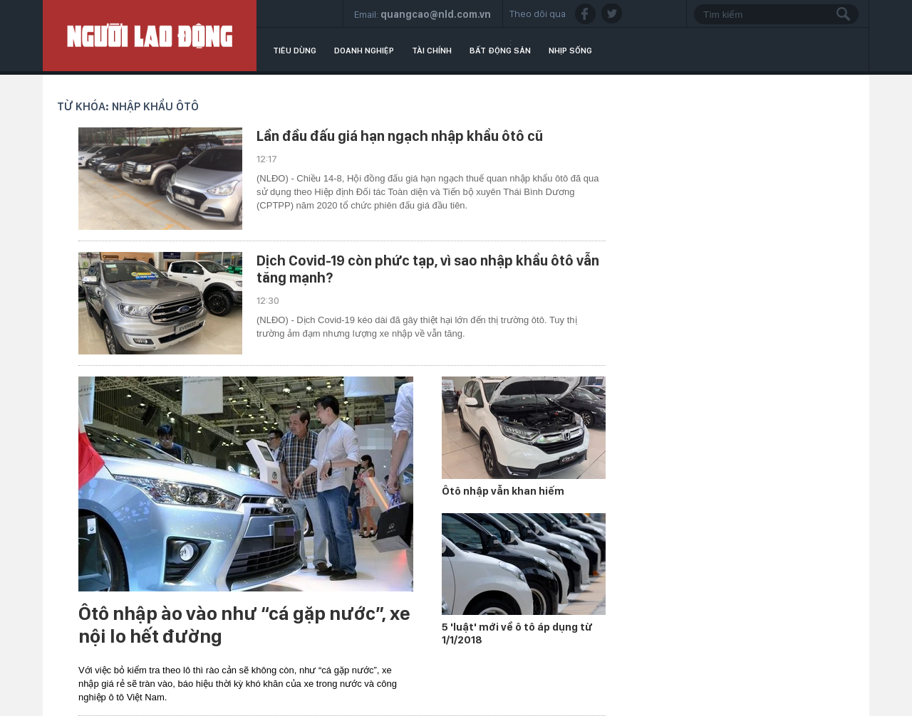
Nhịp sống (570, 51)
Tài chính (432, 51)
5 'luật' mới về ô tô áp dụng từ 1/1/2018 (517, 633)
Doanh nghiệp (364, 51)
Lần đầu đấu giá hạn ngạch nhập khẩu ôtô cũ (399, 135)
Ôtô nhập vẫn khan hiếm (503, 491)
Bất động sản (500, 51)
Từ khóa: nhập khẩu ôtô (128, 106)
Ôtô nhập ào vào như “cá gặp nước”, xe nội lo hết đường (244, 625)
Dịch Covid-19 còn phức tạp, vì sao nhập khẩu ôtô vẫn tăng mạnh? (427, 269)
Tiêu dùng (294, 51)
